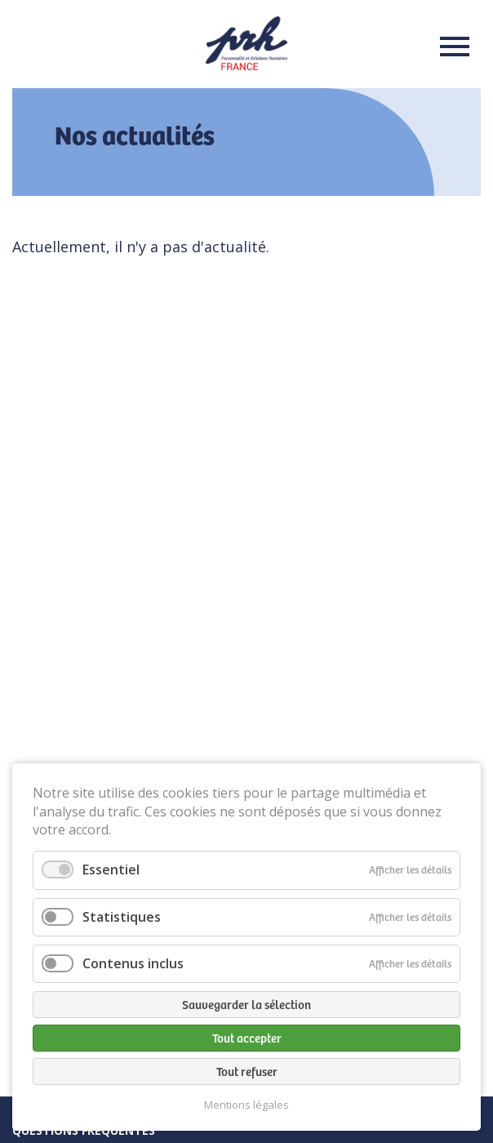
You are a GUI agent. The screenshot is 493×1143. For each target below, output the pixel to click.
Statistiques (121, 917)
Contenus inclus (133, 963)
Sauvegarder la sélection (246, 1004)
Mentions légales (246, 1105)
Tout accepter (247, 1038)
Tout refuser (247, 1071)
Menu (450, 46)
